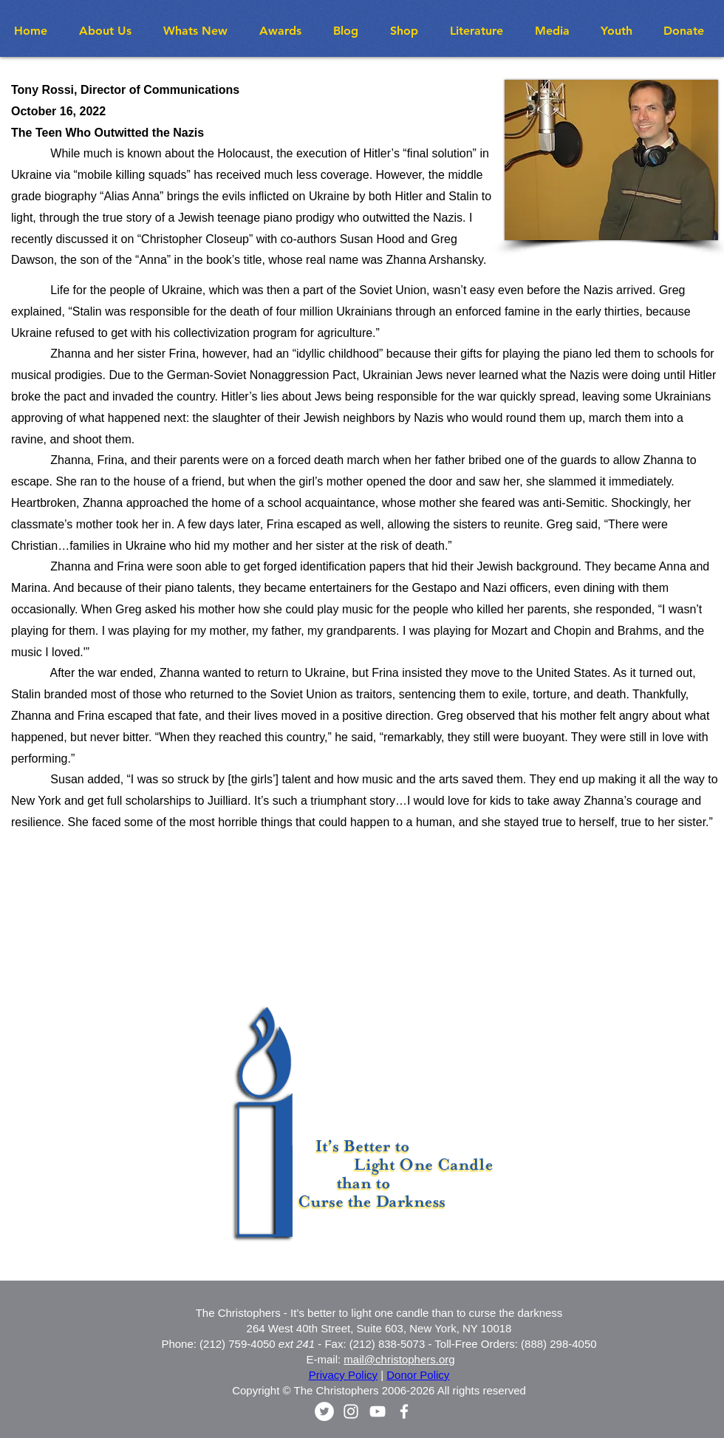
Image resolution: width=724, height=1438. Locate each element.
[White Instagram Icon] (351, 1411)
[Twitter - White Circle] (324, 1411)
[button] (200, 31)
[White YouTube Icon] (377, 1411)
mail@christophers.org (399, 1359)
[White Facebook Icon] (404, 1411)
